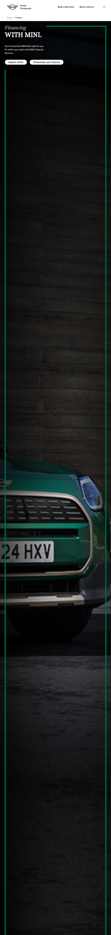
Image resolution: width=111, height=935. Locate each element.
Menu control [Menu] (104, 7)
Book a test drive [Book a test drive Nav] (66, 6)
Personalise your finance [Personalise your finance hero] (46, 62)
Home (9, 18)
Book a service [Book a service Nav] (87, 6)
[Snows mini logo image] (19, 7)
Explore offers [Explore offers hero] (15, 62)
